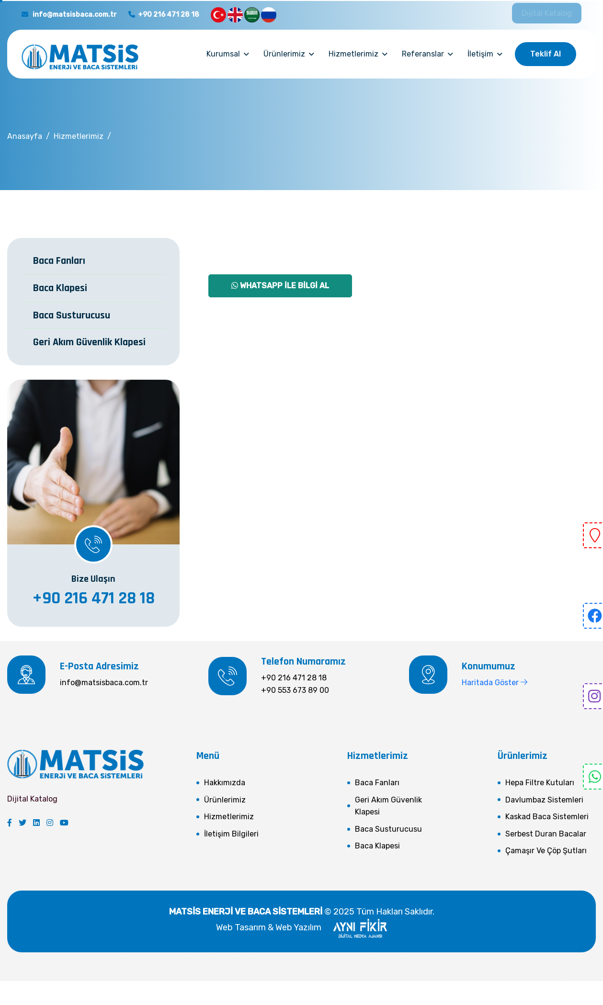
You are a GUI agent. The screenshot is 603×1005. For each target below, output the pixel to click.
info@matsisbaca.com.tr (69, 15)
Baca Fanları (59, 261)
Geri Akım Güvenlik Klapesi (89, 342)
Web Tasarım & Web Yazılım (301, 927)
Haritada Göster (494, 682)
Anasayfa (24, 136)
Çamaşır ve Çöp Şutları (546, 850)
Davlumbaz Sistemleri (544, 799)
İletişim (480, 53)
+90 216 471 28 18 (163, 15)
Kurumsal (223, 53)
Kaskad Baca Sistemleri (547, 816)
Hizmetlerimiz (353, 53)
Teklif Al (545, 53)
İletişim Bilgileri (231, 833)
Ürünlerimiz (284, 53)
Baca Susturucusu (71, 315)
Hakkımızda (224, 782)
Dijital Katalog (547, 13)
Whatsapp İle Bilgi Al (280, 285)
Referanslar (423, 53)
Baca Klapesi (60, 288)
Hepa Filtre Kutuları (539, 782)
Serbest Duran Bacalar (545, 833)
